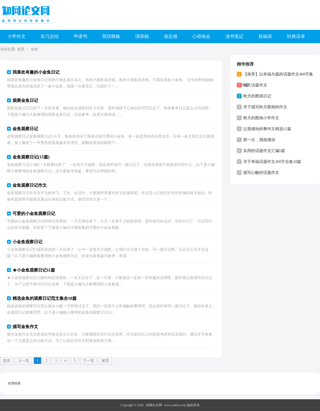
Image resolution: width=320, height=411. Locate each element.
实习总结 (50, 36)
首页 (21, 49)
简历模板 (111, 36)
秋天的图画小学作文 (261, 118)
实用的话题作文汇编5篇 (264, 151)
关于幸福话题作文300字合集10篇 (272, 161)
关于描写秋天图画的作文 (265, 107)
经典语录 (296, 36)
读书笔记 (234, 36)
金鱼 (34, 49)
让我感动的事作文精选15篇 (267, 129)
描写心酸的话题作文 (261, 172)
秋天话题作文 (255, 85)
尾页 (105, 361)
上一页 (23, 361)
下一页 (88, 361)
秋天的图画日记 (257, 96)
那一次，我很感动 (259, 140)
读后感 (170, 36)
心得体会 (201, 36)
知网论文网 (154, 405)
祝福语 (265, 36)
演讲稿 (142, 36)
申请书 (80, 36)
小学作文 (16, 36)
